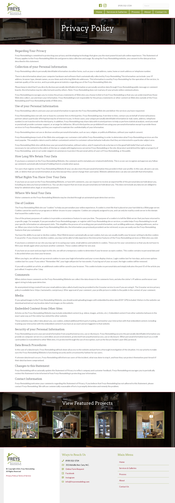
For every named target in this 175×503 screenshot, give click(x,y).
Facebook (70, 473)
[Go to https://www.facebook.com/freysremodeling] (100, 6)
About (122, 480)
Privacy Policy (11, 476)
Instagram (70, 477)
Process (122, 474)
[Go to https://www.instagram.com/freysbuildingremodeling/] (105, 6)
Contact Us (124, 486)
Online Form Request (75, 469)
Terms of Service (24, 476)
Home (122, 462)
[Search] (156, 6)
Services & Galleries (127, 468)
